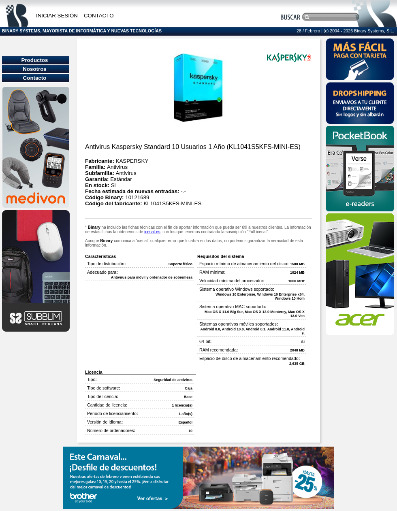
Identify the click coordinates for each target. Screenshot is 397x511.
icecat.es (152, 232)
